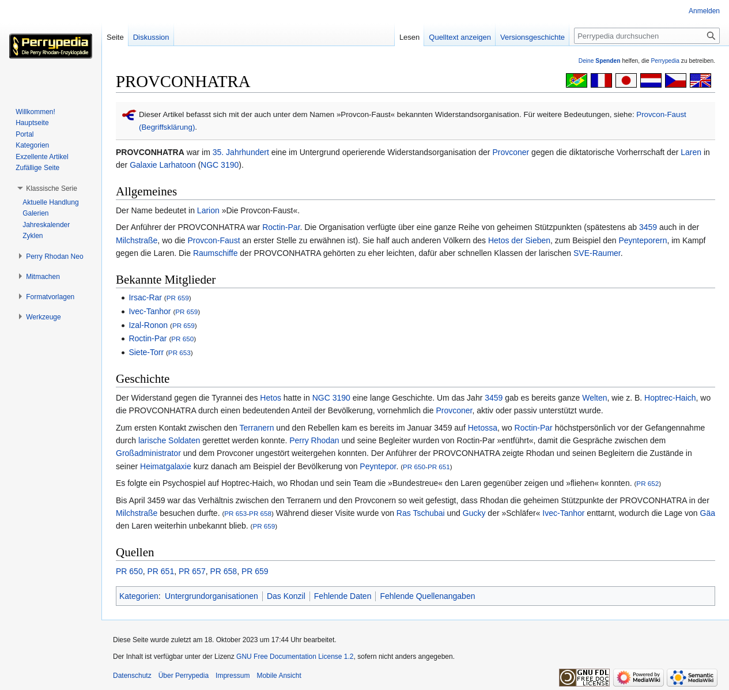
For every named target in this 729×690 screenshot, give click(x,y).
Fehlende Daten (343, 596)
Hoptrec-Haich (670, 397)
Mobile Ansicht (278, 676)
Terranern (257, 427)
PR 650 (182, 338)
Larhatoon (177, 164)
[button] (51, 188)
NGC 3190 (220, 164)
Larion (208, 210)
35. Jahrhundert (241, 152)
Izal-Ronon (148, 325)
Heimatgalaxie (165, 466)
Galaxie (143, 164)
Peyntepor (378, 466)
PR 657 (192, 571)
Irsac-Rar (145, 297)
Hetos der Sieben (519, 240)
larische (152, 440)
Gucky (474, 513)
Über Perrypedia (183, 676)
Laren (691, 152)
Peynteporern (642, 240)
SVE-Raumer (597, 253)
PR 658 (260, 513)
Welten (594, 397)
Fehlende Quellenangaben (427, 596)
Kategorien (138, 596)
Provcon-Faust (214, 240)
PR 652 (647, 483)
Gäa (707, 513)
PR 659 (178, 297)
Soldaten (184, 440)
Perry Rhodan (314, 440)
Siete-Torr (146, 352)
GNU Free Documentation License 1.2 (294, 657)
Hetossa (482, 427)
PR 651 (439, 466)
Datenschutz (132, 676)
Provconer (510, 152)
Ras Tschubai (420, 513)
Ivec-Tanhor (150, 311)
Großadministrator (148, 453)
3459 (648, 227)
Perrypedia (665, 61)
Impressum (233, 676)
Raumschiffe (215, 253)
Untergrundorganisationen (211, 596)
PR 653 (179, 352)
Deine (600, 61)
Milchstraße (136, 240)
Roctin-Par (281, 227)
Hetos (270, 397)
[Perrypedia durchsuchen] (647, 36)
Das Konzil (286, 596)
